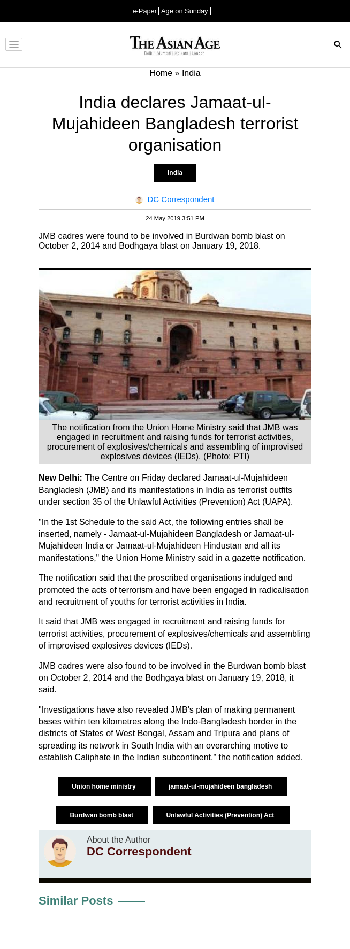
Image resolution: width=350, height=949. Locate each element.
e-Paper (144, 11)
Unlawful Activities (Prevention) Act (221, 815)
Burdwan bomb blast (102, 815)
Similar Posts (76, 900)
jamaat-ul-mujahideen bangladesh (221, 786)
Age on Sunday (184, 11)
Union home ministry (105, 786)
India (175, 172)
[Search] (338, 45)
